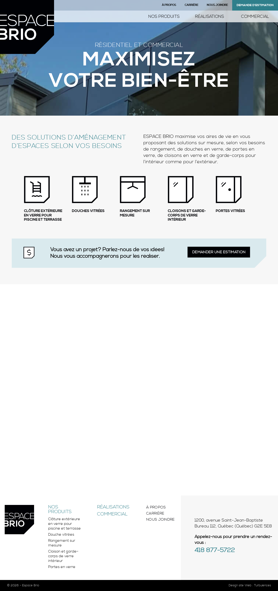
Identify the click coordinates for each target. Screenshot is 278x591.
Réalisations (209, 16)
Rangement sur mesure (61, 543)
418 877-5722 (215, 550)
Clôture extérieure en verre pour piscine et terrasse (64, 524)
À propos (169, 5)
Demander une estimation (218, 252)
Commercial (255, 16)
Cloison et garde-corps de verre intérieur (63, 556)
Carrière (191, 5)
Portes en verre (61, 566)
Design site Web (240, 585)
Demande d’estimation (255, 5)
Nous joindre (217, 5)
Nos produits (164, 16)
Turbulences (262, 585)
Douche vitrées (61, 534)
